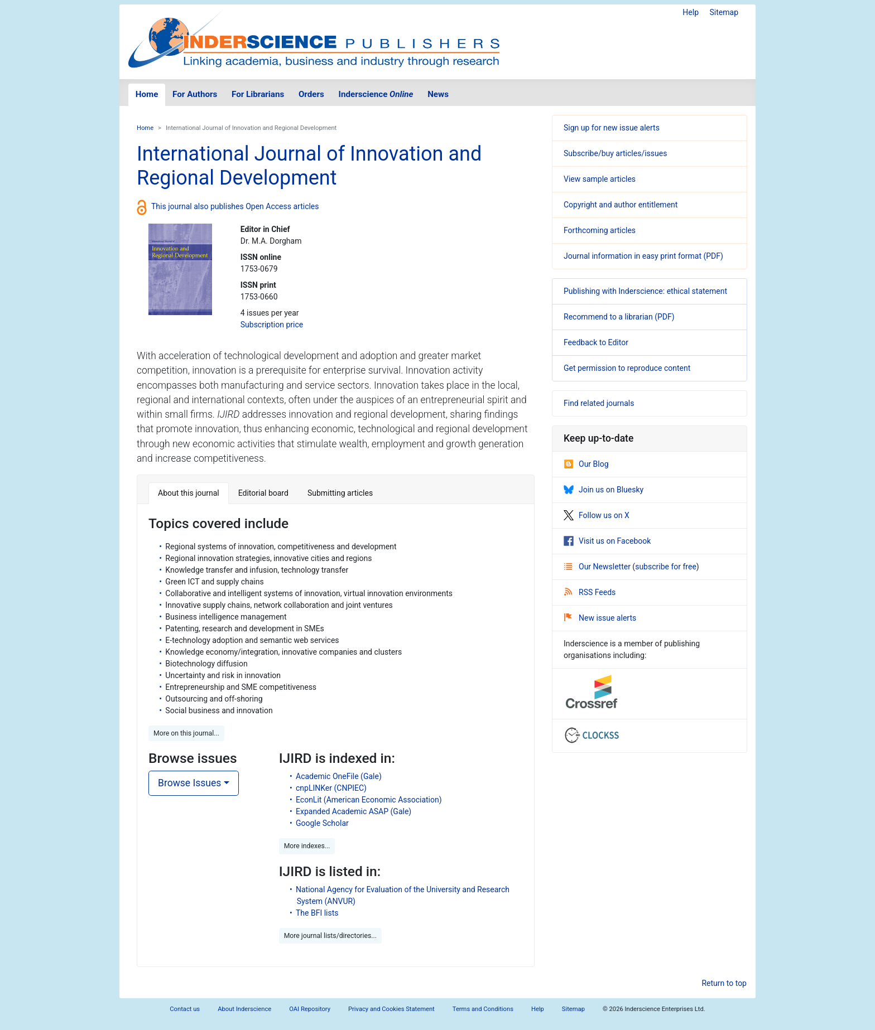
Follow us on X (596, 515)
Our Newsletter (598, 566)
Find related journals (599, 403)
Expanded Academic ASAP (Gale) (353, 811)
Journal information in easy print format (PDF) (643, 256)
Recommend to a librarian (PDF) (619, 316)
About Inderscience (244, 1009)
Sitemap (724, 12)
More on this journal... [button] (186, 733)
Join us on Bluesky (603, 489)
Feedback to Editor (596, 342)
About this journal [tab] (188, 493)
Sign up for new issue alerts (612, 127)
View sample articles (600, 179)
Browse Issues (189, 783)
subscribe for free (665, 566)
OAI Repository (309, 1009)
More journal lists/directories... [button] (330, 936)
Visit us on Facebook (607, 540)
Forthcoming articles (600, 230)
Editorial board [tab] (263, 493)
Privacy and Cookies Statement (391, 1009)
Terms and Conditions (483, 1009)
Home (147, 94)
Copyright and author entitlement (620, 204)
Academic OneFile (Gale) (339, 776)
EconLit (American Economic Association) (369, 799)
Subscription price (272, 324)
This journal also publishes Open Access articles (235, 206)
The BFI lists (317, 912)
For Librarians (258, 94)
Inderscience (376, 94)
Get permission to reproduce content (627, 368)
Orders (311, 94)
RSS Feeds (590, 592)
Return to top (724, 983)
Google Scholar (322, 823)
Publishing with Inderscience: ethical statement (645, 291)
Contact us (185, 1009)
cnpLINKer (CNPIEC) (331, 788)
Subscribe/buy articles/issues (615, 153)
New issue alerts (600, 617)
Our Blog (586, 464)
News (438, 94)
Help (690, 12)
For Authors (194, 94)
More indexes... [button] (307, 846)
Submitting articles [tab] (340, 493)
